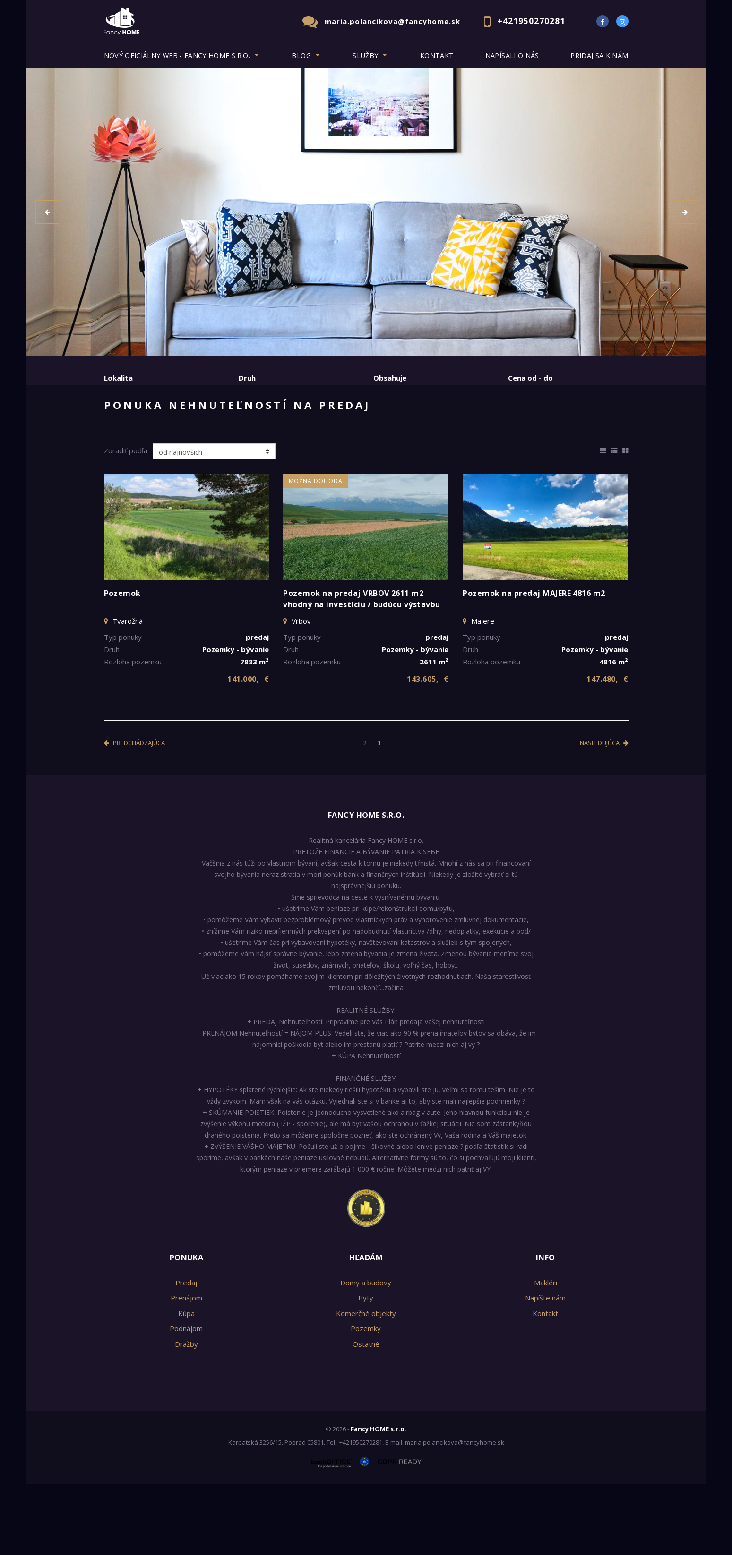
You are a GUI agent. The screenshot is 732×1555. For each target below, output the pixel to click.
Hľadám (366, 1328)
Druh (247, 377)
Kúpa (245, 426)
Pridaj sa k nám (599, 55)
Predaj (133, 426)
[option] (366, 212)
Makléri (545, 1353)
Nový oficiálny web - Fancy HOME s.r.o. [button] (177, 55)
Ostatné (366, 1414)
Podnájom (300, 426)
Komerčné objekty (366, 1384)
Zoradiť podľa (125, 521)
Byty (365, 1368)
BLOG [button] (301, 55)
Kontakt (437, 55)
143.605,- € (427, 750)
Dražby (186, 1414)
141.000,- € (248, 750)
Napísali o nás (512, 55)
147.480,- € (607, 750)
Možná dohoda (316, 552)
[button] (47, 212)
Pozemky (366, 1399)
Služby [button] (365, 55)
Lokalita (118, 377)
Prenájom (190, 426)
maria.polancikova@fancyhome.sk (392, 21)
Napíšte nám (545, 1368)
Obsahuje (389, 377)
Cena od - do (530, 377)
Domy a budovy (365, 1353)
